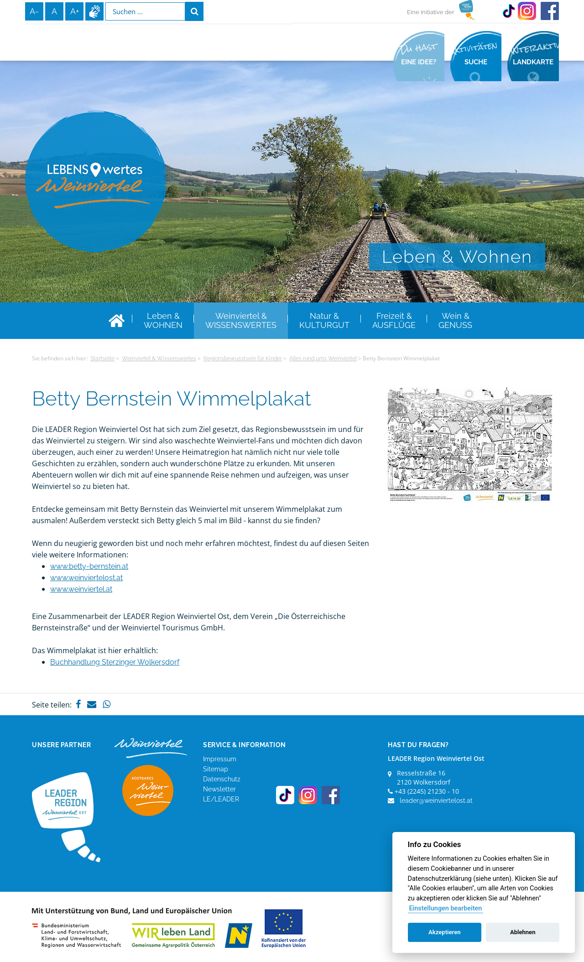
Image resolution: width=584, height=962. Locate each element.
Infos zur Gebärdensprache (94, 11)
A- (34, 11)
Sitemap (215, 769)
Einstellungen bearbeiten (445, 908)
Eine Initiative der (430, 12)
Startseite (102, 358)
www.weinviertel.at (81, 589)
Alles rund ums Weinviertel (323, 358)
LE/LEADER (221, 799)
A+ (74, 11)
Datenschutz (221, 779)
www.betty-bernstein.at (89, 566)
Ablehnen (523, 932)
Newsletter (219, 789)
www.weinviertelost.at (86, 577)
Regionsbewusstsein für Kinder (242, 358)
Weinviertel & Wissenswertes (159, 358)
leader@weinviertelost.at (436, 800)
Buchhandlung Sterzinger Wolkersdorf (114, 662)
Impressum (219, 759)
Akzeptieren (444, 932)
